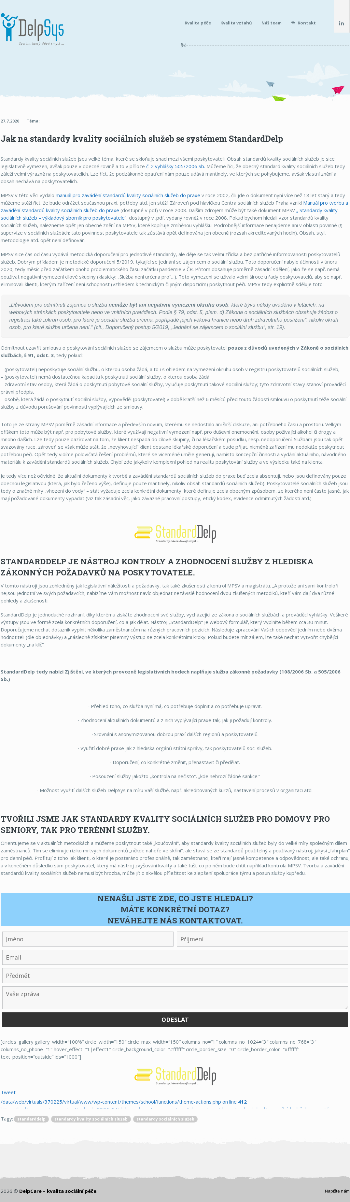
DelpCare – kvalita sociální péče (57, 1191)
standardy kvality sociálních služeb (91, 1119)
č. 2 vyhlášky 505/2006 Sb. (175, 166)
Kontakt (303, 23)
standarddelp (31, 1119)
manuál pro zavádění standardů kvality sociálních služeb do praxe (128, 195)
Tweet (8, 1092)
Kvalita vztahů (236, 23)
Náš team (271, 23)
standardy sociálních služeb (165, 1119)
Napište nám (337, 1191)
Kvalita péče (198, 23)
